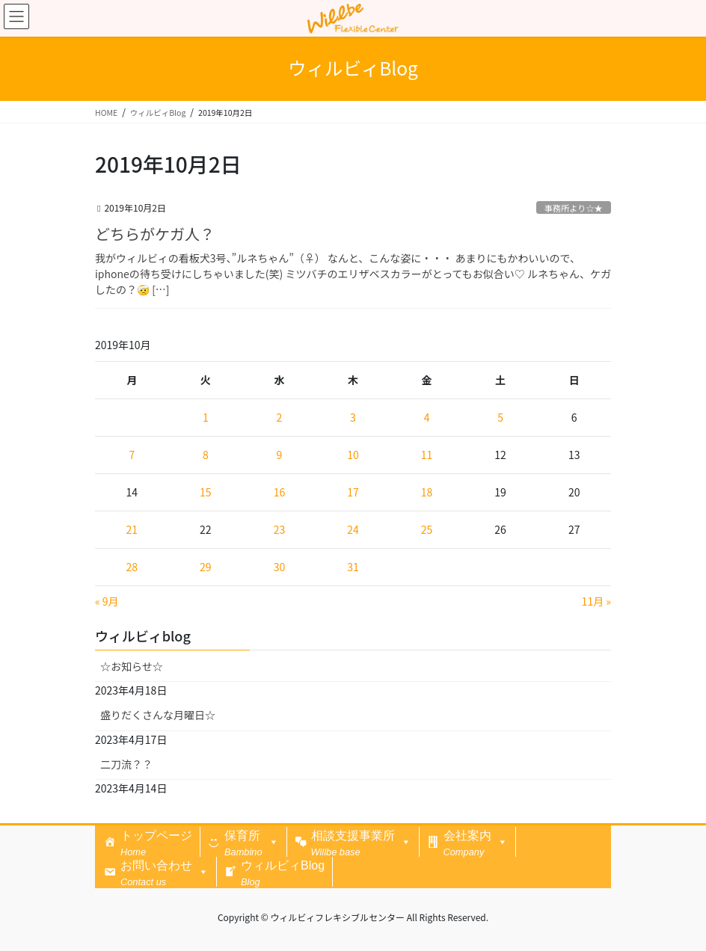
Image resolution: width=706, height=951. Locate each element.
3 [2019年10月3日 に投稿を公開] (353, 417)
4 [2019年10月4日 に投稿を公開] (427, 417)
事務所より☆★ (573, 208)
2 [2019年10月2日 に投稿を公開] (280, 417)
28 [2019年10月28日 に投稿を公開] (132, 566)
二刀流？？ (126, 764)
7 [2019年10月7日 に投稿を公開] (132, 454)
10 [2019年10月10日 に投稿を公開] (353, 454)
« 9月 (107, 601)
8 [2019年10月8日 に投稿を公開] (206, 454)
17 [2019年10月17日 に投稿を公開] (353, 491)
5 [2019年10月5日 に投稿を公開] (500, 417)
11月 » (596, 601)
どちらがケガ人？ (155, 233)
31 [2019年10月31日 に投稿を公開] (353, 566)
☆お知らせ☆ (131, 666)
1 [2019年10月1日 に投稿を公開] (206, 417)
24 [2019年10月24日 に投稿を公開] (353, 529)
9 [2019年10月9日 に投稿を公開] (280, 454)
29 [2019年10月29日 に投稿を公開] (206, 566)
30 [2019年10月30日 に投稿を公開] (280, 566)
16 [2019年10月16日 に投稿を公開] (280, 491)
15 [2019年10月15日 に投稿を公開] (206, 491)
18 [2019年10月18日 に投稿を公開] (427, 491)
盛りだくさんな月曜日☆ (157, 714)
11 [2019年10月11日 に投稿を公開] (427, 454)
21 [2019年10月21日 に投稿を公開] (132, 529)
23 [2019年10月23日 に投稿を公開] (280, 529)
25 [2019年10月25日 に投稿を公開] (427, 529)
